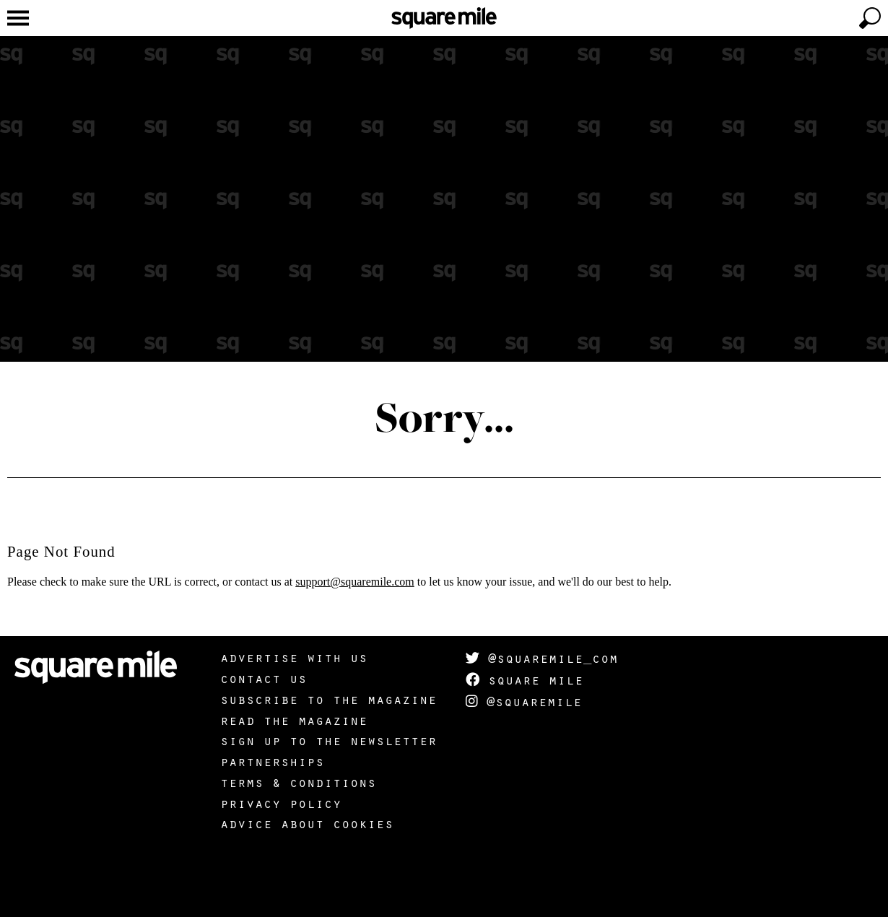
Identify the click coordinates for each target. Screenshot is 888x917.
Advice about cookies (306, 823)
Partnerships (272, 761)
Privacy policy (280, 803)
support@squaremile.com (354, 581)
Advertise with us (293, 657)
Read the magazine (293, 719)
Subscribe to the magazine (328, 699)
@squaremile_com (542, 657)
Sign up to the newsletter (328, 740)
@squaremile (524, 701)
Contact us (263, 678)
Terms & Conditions (298, 782)
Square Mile (524, 679)
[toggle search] (870, 18)
